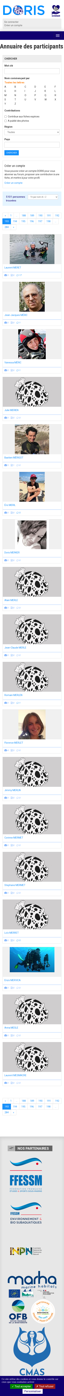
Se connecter (11, 22)
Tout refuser (45, 1386)
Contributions (12, 110)
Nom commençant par (17, 78)
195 (23, 221)
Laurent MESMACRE (15, 1075)
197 (40, 221)
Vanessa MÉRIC (12, 362)
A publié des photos (16, 120)
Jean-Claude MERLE (15, 647)
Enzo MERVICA (12, 980)
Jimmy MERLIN (12, 790)
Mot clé (8, 65)
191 (49, 215)
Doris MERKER (12, 552)
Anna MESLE (11, 1027)
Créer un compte (13, 25)
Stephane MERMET (14, 885)
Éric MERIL (10, 505)
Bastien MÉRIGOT (13, 457)
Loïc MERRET (11, 932)
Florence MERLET (13, 742)
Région (8, 126)
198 (48, 221)
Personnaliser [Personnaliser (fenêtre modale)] (32, 1391)
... (16, 215)
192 (57, 215)
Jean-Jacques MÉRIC (15, 315)
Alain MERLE (11, 600)
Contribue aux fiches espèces (21, 116)
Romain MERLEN (13, 695)
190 (40, 215)
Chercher (11, 153)
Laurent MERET (12, 267)
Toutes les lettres (14, 82)
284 (7, 227)
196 (32, 221)
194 (15, 221)
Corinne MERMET (13, 837)
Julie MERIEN (11, 410)
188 (24, 215)
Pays (7, 139)
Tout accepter (21, 1386)
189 (32, 215)
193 (7, 221)
